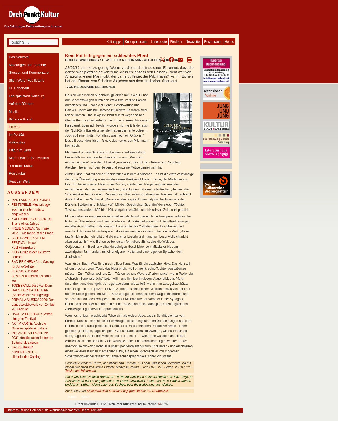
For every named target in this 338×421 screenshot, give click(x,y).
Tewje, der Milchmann (80, 371)
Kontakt (96, 410)
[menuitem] (229, 41)
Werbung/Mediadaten (64, 410)
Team (85, 410)
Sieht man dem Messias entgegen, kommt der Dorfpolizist (127, 391)
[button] (162, 59)
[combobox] (33, 42)
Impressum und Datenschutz (27, 410)
